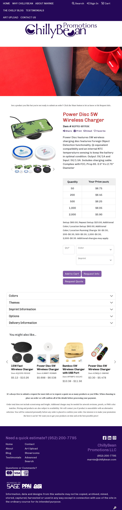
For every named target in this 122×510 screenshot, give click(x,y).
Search (78, 3)
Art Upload (31, 448)
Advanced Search (31, 459)
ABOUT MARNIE (44, 3)
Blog (8, 452)
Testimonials (13, 457)
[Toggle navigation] (5, 43)
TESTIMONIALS (35, 10)
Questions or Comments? (21, 467)
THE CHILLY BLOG (13, 10)
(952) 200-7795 (106, 455)
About (9, 448)
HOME (6, 3)
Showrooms (32, 452)
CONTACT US (28, 17)
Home (9, 444)
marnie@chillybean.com (101, 459)
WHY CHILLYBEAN (22, 3)
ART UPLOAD (10, 17)
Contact (29, 444)
